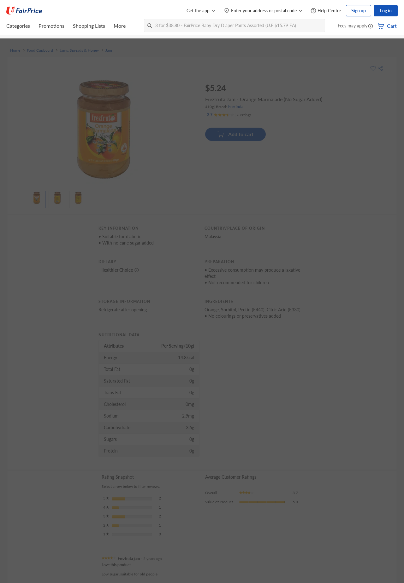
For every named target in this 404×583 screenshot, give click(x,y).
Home (15, 50)
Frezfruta (235, 106)
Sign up (358, 10)
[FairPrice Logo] (24, 11)
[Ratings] (229, 115)
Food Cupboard (40, 50)
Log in (386, 10)
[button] (370, 26)
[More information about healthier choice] (136, 270)
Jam (108, 50)
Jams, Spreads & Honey (79, 50)
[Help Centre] (326, 11)
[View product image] (36, 198)
